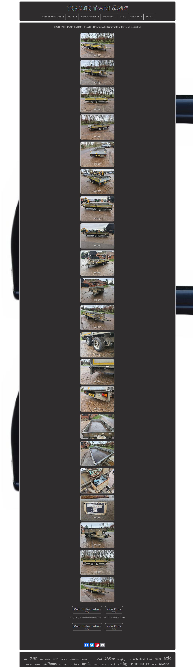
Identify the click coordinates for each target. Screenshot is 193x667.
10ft (41, 659)
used (129, 660)
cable (37, 665)
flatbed (96, 665)
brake (86, 664)
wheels (92, 660)
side (154, 664)
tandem (47, 659)
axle (167, 657)
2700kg (110, 658)
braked (164, 664)
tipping (84, 659)
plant (112, 664)
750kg (122, 664)
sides (158, 658)
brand (150, 659)
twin (33, 658)
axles (104, 665)
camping (121, 659)
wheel (99, 659)
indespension (74, 659)
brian (76, 664)
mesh (55, 658)
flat (70, 665)
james (64, 659)
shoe (25, 659)
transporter (139, 663)
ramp (29, 664)
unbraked (139, 659)
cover (62, 664)
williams (49, 663)
